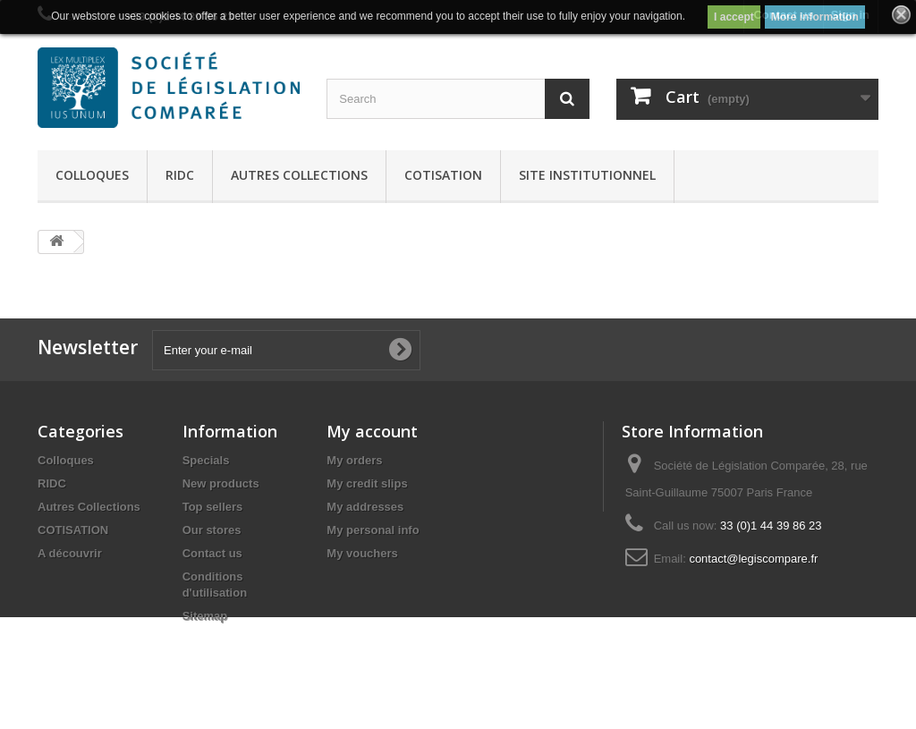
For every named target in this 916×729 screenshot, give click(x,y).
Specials (206, 460)
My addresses (365, 506)
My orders (354, 460)
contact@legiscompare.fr (753, 558)
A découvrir (70, 553)
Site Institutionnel (587, 174)
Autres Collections (299, 174)
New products (220, 483)
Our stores (212, 530)
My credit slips (367, 483)
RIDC (179, 174)
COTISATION (443, 174)
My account (372, 431)
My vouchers (362, 553)
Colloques (92, 174)
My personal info (373, 530)
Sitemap (205, 616)
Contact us (212, 553)
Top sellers (212, 506)
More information (815, 17)
